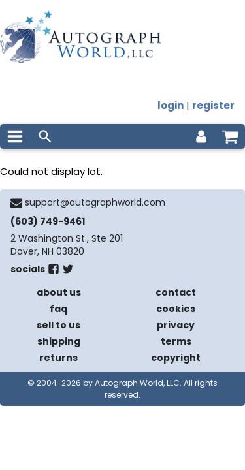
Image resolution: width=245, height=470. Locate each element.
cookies (175, 308)
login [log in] (170, 105)
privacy (176, 325)
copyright (176, 357)
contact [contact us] (175, 292)
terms (176, 341)
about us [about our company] (59, 292)
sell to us (58, 325)
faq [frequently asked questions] (58, 308)
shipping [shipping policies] (58, 341)
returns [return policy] (58, 357)
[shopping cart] (229, 136)
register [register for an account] (213, 105)
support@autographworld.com (95, 202)
